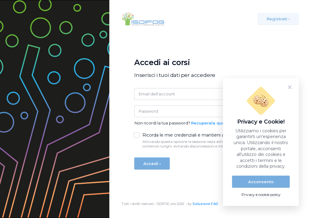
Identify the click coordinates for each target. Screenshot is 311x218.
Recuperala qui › (208, 123)
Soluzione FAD (205, 204)
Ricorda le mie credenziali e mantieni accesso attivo (197, 135)
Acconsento (261, 181)
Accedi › (152, 163)
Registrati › (278, 18)
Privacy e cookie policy (261, 194)
